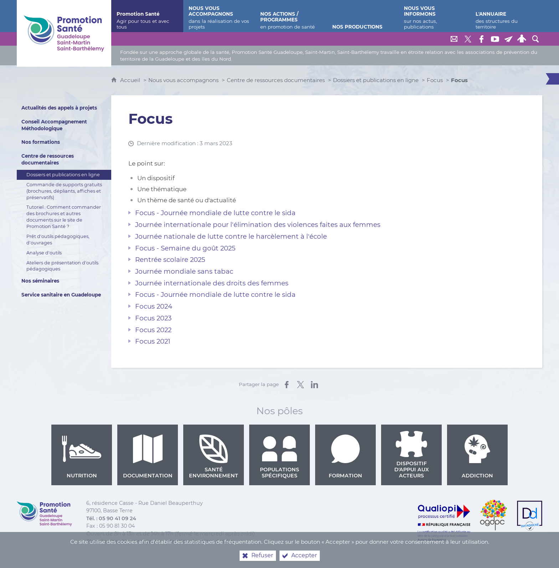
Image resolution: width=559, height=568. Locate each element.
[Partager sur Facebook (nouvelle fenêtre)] (287, 385)
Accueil (131, 80)
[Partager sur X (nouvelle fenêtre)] (300, 385)
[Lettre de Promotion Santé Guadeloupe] (508, 39)
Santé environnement (213, 457)
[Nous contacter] (454, 39)
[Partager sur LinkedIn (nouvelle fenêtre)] (314, 385)
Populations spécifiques (279, 457)
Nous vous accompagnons (183, 80)
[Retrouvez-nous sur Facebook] (481, 39)
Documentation (148, 457)
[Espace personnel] (522, 39)
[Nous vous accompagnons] (219, 16)
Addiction (477, 457)
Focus (435, 80)
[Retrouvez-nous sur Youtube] (495, 39)
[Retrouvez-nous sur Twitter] (468, 39)
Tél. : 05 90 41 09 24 (111, 518)
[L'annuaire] (506, 16)
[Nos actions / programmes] (291, 16)
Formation (345, 457)
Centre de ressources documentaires (276, 80)
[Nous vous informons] (434, 16)
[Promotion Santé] (147, 16)
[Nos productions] (363, 16)
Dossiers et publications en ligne (376, 80)
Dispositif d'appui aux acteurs (411, 455)
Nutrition (81, 457)
